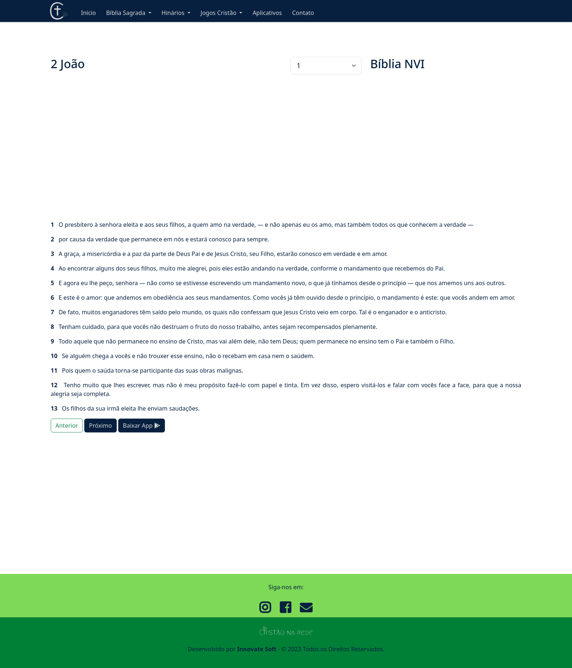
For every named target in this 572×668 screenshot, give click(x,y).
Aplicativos (267, 13)
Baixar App (141, 426)
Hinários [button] (174, 13)
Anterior (66, 426)
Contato (303, 13)
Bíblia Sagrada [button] (126, 13)
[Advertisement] (269, 147)
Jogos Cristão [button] (219, 13)
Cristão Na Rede (59, 11)
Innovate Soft (257, 649)
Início (88, 13)
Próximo (100, 426)
